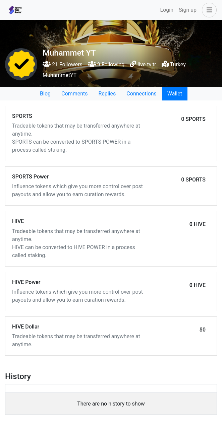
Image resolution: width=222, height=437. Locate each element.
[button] (208, 10)
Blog (45, 93)
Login (166, 10)
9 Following (106, 64)
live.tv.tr (146, 64)
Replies (107, 93)
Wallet (174, 93)
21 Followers (62, 64)
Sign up (188, 10)
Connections (141, 93)
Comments (74, 93)
